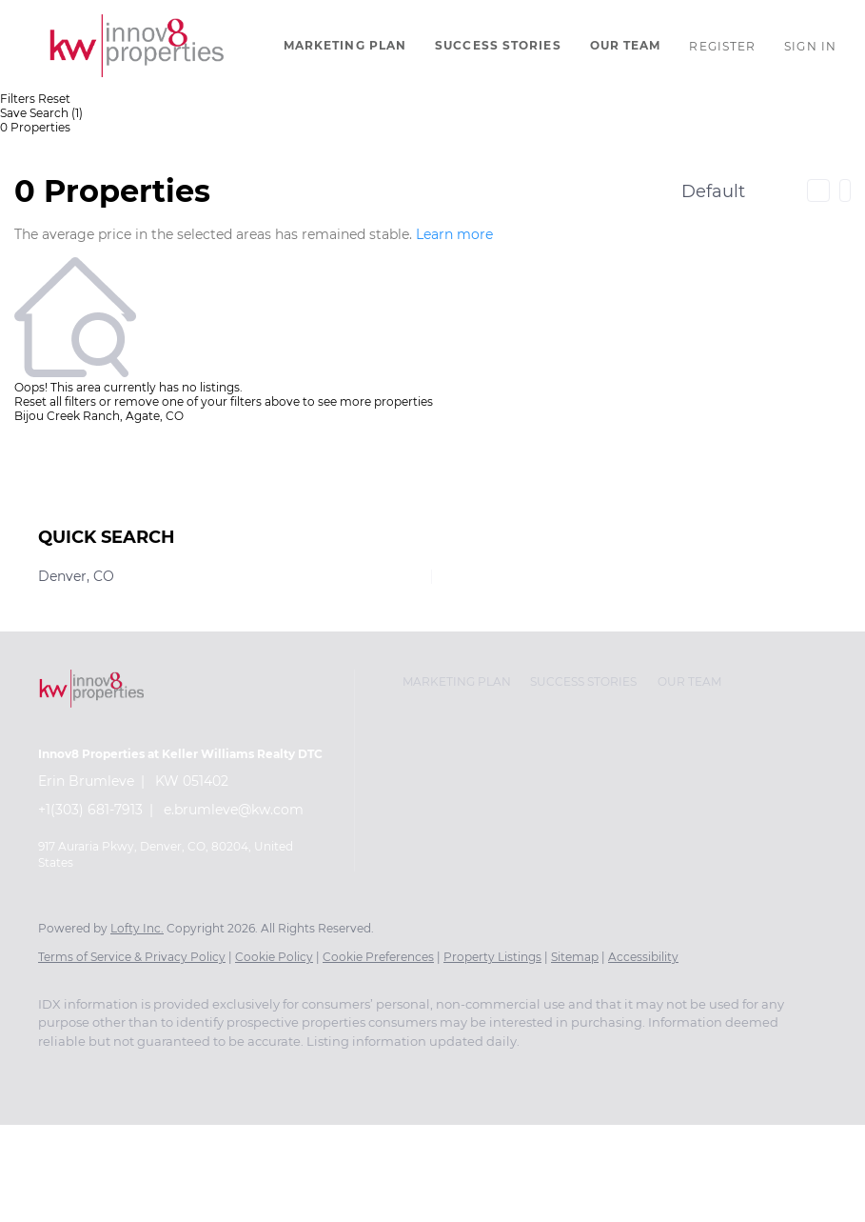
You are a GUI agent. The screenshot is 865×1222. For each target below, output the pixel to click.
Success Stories (498, 45)
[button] (137, 45)
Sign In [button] (810, 46)
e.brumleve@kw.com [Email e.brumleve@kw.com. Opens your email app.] (234, 809)
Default (713, 191)
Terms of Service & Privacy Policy (132, 957)
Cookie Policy (274, 957)
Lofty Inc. (137, 928)
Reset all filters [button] (55, 401)
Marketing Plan (345, 45)
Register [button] (722, 46)
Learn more (454, 234)
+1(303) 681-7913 (90, 809)
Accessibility (643, 957)
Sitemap (575, 957)
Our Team (625, 45)
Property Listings (492, 957)
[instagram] (61, 1073)
